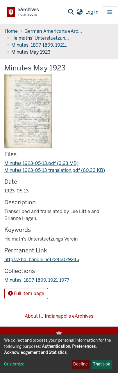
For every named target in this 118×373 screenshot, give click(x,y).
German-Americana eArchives (53, 31)
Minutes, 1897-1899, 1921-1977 (40, 45)
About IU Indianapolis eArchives (59, 316)
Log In (92, 12)
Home (11, 31)
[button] (79, 12)
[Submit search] (71, 12)
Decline (80, 364)
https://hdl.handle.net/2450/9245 (41, 259)
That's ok (101, 364)
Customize (14, 364)
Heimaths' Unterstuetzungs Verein (40, 38)
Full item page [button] (26, 293)
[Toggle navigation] (110, 12)
